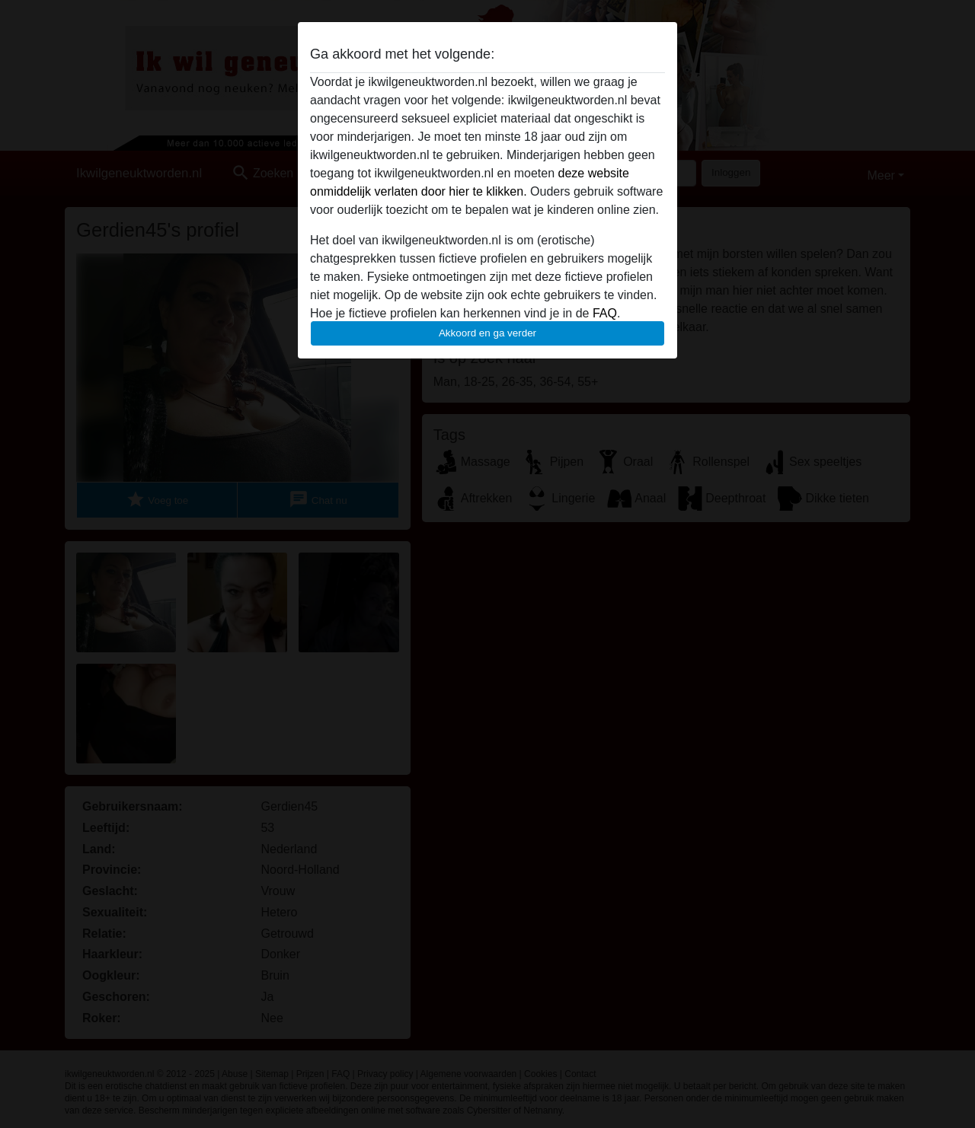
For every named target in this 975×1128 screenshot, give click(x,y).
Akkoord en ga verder (487, 333)
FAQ (605, 313)
